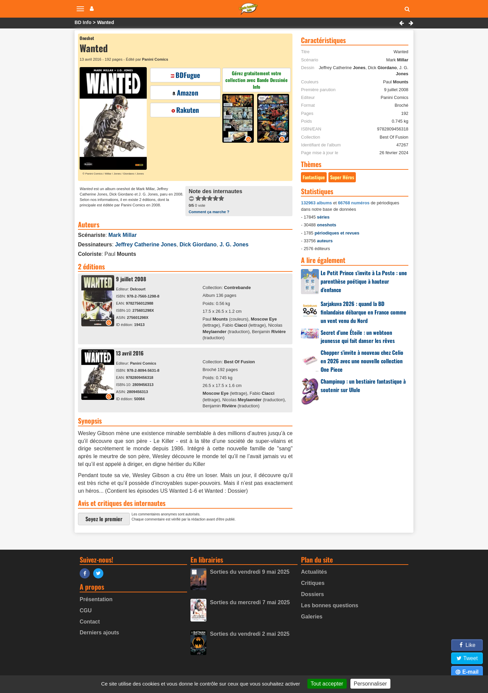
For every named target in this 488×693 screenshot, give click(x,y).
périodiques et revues (336, 233)
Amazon (185, 92)
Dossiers (312, 594)
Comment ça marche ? (209, 212)
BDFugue (185, 75)
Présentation (96, 599)
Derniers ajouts (99, 632)
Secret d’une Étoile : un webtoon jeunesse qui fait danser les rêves (358, 336)
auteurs (324, 240)
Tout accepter (327, 684)
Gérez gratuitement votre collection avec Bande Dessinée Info (256, 79)
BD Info (83, 22)
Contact (90, 622)
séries (323, 217)
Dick (198, 244)
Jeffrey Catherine (145, 244)
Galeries (311, 616)
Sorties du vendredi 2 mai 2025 (249, 634)
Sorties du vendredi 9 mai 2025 (249, 572)
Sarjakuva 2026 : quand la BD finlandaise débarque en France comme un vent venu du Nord (363, 312)
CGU (86, 610)
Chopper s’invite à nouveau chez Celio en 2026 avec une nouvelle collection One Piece (362, 360)
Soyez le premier (103, 519)
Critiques (312, 583)
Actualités (314, 572)
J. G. (234, 244)
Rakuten (185, 110)
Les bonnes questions (329, 605)
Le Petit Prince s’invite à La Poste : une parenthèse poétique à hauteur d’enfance (364, 281)
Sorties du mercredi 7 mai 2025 (250, 602)
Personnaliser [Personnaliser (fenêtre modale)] (370, 684)
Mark (122, 235)
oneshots (326, 224)
